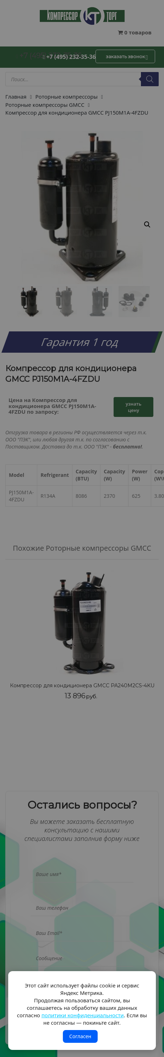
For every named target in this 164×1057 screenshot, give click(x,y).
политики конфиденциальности (83, 1015)
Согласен (80, 1036)
